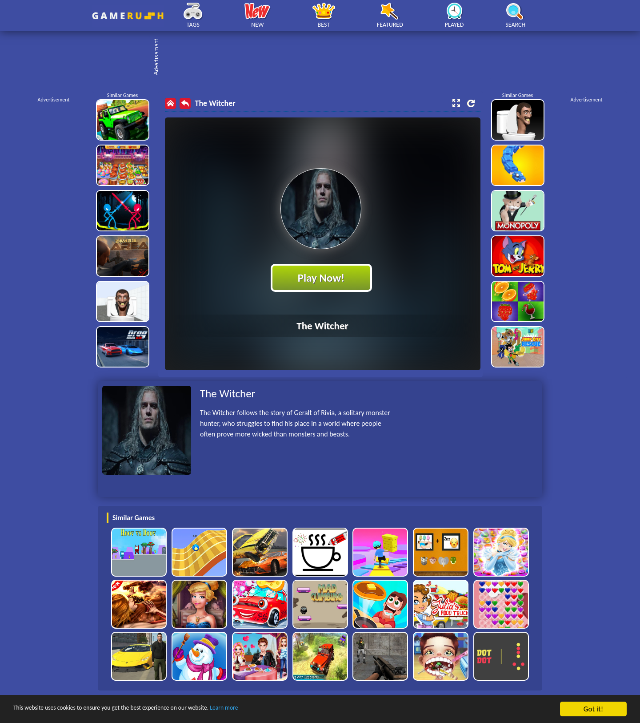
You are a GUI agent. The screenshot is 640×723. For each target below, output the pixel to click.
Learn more (277, 709)
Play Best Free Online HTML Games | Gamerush (128, 16)
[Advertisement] (324, 58)
